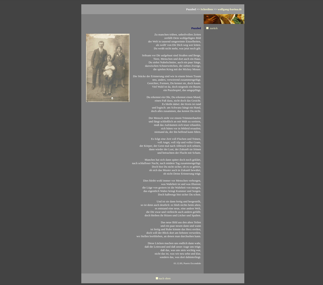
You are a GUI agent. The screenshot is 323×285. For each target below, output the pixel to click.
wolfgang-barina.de (230, 9)
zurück (214, 28)
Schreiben (207, 9)
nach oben (164, 278)
